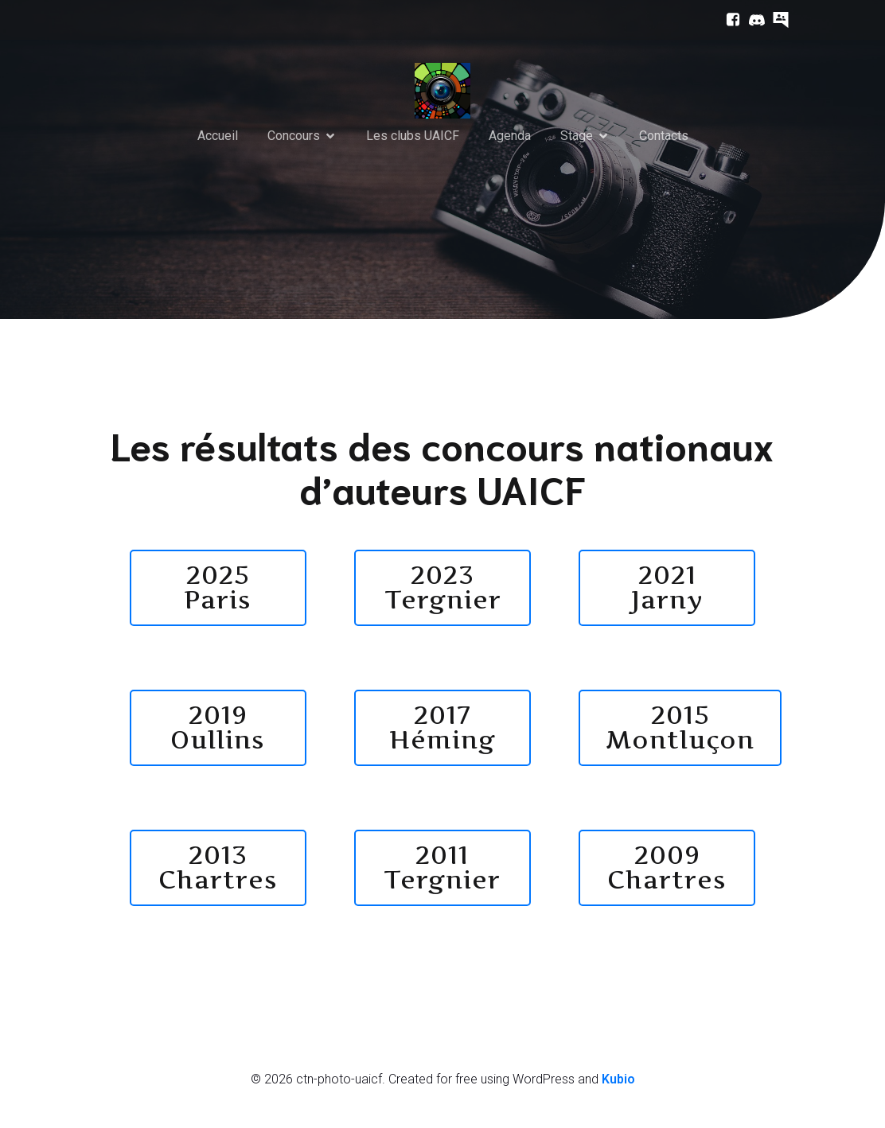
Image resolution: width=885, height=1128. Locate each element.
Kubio (618, 1081)
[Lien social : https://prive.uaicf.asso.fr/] (777, 20)
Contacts (663, 136)
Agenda (510, 136)
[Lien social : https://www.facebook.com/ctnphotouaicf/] (729, 20)
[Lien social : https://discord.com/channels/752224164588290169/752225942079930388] (753, 20)
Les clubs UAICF (412, 136)
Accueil (217, 136)
